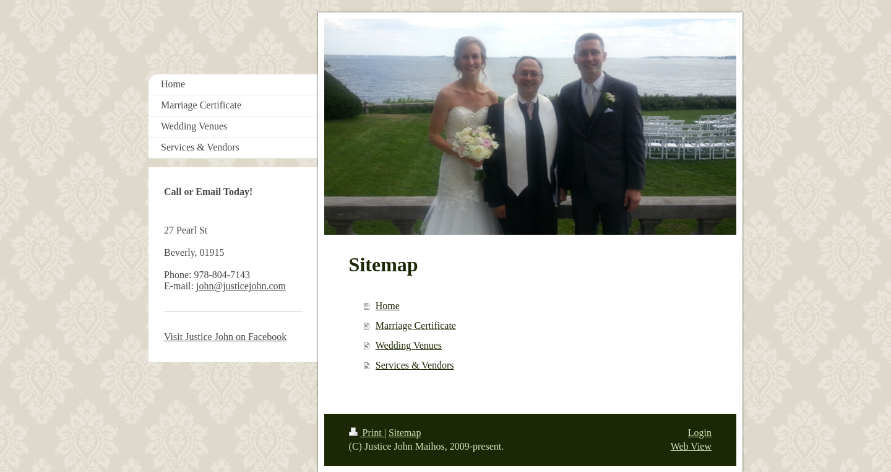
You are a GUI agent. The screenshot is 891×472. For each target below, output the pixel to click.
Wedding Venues (409, 345)
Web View (691, 446)
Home (388, 305)
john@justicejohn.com (241, 286)
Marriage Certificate (416, 325)
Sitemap (405, 432)
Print (366, 432)
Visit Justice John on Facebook (225, 336)
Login (700, 432)
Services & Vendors (415, 365)
